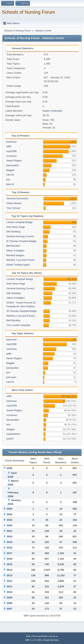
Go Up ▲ (53, 636)
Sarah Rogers (14, 160)
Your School (13, 208)
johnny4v (11, 377)
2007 (9, 608)
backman (11, 141)
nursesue (11, 155)
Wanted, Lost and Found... (21, 259)
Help (28, 636)
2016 (9, 558)
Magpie (10, 170)
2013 (9, 575)
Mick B (10, 184)
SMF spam (29, 615)
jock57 (10, 438)
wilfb (8, 146)
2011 (9, 586)
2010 (9, 592)
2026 (9, 468)
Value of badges (15, 250)
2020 (9, 536)
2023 (9, 519)
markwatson (13, 433)
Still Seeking (13, 231)
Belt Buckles (13, 245)
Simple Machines (51, 640)
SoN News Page (15, 227)
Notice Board (13, 203)
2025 (9, 508)
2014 (9, 569)
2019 (9, 542)
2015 (9, 564)
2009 (9, 597)
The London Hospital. (18, 325)
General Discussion (17, 198)
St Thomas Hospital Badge (21, 241)
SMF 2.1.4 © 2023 (33, 640)
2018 (9, 547)
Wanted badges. (15, 255)
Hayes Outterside (52, 110)
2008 (9, 603)
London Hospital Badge (19, 222)
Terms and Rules (40, 636)
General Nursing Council (20, 236)
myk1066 (11, 151)
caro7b (10, 174)
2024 (9, 514)
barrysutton (12, 165)
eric (8, 179)
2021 (9, 531)
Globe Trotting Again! (18, 264)
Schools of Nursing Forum (28, 12)
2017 (9, 553)
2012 (9, 580)
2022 (9, 525)
